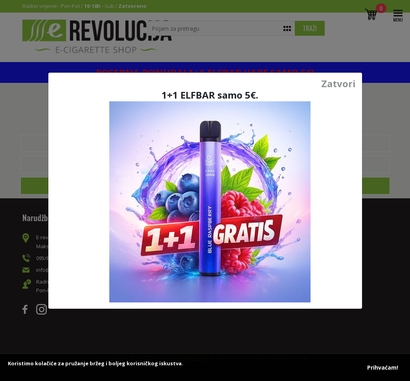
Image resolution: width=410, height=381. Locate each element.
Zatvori (338, 83)
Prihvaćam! (382, 367)
